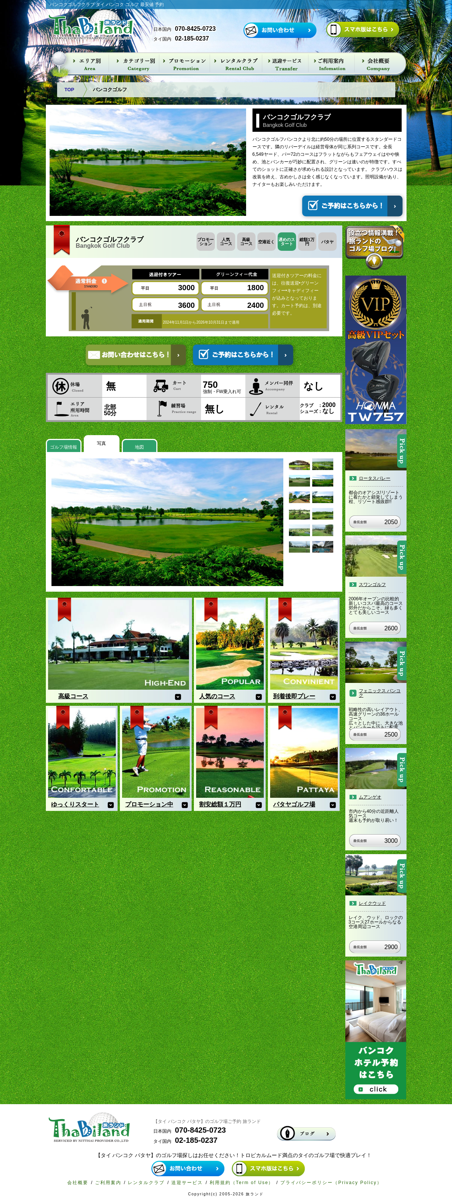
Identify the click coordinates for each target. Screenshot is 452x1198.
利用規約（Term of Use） (242, 1182)
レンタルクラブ (146, 1182)
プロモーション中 (149, 804)
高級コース (73, 696)
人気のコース (217, 696)
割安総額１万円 (220, 804)
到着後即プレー (294, 696)
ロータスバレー (374, 478)
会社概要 (77, 1182)
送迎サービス (187, 1182)
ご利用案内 (108, 1182)
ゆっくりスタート (75, 804)
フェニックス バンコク (380, 693)
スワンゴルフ (372, 584)
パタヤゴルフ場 (294, 804)
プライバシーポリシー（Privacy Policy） (331, 1182)
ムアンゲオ (370, 797)
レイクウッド (372, 903)
